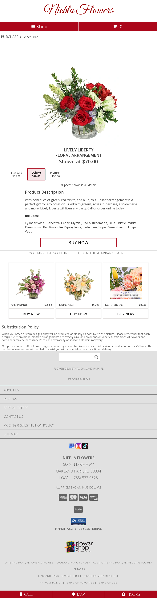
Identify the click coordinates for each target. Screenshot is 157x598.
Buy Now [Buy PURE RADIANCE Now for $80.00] (31, 313)
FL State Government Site (99, 576)
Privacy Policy (51, 582)
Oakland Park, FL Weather (57, 576)
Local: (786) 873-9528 (78, 477)
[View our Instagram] (78, 448)
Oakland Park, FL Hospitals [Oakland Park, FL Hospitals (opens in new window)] (77, 562)
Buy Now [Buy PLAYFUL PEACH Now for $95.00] (78, 313)
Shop (39, 26)
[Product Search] (79, 357)
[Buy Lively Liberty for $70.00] (78, 242)
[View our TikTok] (85, 448)
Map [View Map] (78, 594)
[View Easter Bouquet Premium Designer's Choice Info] (126, 283)
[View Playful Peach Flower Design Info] (79, 283)
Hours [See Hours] (131, 594)
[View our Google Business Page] (72, 448)
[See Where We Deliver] (78, 379)
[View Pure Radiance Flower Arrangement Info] (31, 283)
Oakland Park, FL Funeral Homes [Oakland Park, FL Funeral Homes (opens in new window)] (29, 562)
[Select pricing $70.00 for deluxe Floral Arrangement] (36, 174)
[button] (78, 521)
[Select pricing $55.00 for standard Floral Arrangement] (16, 174)
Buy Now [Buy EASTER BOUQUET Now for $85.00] (125, 313)
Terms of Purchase (79, 582)
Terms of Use (107, 582)
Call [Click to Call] (26, 594)
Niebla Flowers (78, 10)
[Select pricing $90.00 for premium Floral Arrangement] (56, 174)
